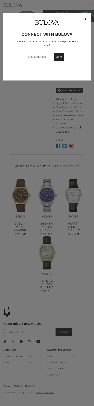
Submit (59, 57)
